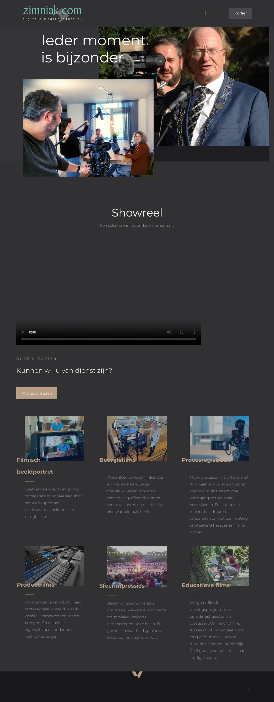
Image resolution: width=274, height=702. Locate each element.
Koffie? (240, 13)
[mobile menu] (204, 13)
